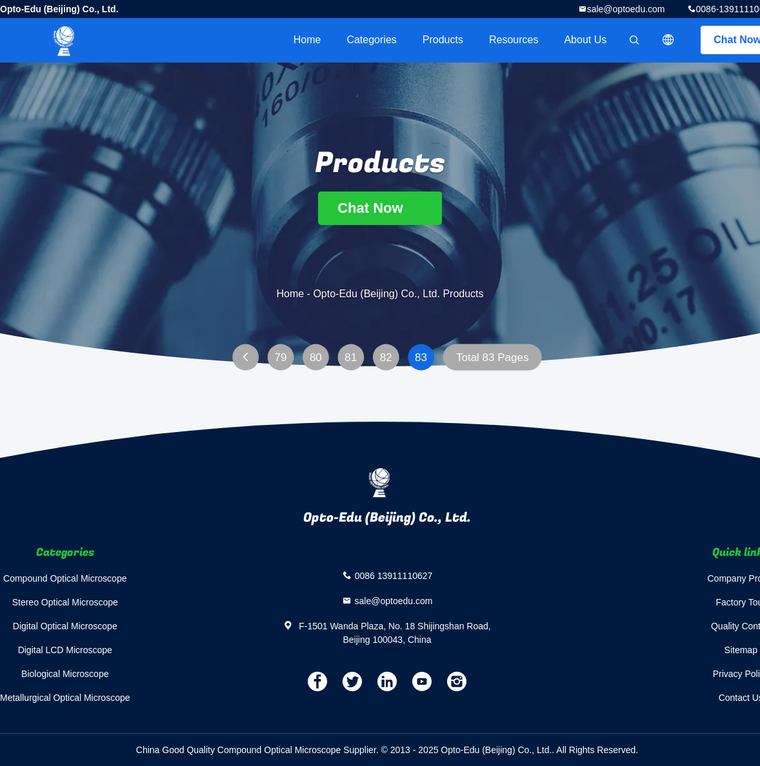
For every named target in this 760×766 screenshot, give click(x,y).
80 (316, 357)
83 (421, 357)
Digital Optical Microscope (65, 626)
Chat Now (380, 208)
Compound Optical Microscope (64, 578)
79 (280, 357)
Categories (371, 39)
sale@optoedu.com (626, 9)
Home (307, 39)
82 (386, 357)
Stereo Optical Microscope (65, 602)
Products (443, 39)
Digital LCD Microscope (65, 650)
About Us (585, 39)
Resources (513, 39)
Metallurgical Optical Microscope (65, 697)
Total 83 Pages (492, 357)
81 (351, 357)
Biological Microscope (64, 674)
